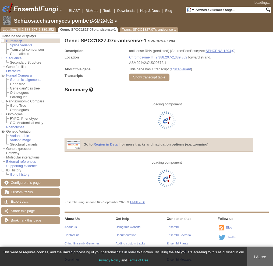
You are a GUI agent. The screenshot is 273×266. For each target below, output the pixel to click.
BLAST (74, 11)
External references (21, 162)
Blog (168, 11)
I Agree (260, 257)
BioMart (92, 11)
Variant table (19, 136)
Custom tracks (22, 192)
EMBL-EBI (137, 202)
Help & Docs (149, 11)
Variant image (20, 140)
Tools (107, 11)
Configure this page (26, 183)
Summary (14, 41)
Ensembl (173, 227)
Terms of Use (138, 260)
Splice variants (21, 45)
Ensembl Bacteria (179, 235)
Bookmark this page (26, 220)
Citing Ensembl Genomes (82, 243)
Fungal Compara (19, 75)
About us (71, 227)
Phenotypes (15, 127)
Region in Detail (107, 145)
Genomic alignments (25, 80)
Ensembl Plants (177, 243)
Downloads (125, 11)
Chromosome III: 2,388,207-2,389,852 (158, 57)
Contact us (72, 235)
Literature (13, 71)
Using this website (128, 227)
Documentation (126, 235)
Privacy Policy (109, 260)
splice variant (181, 69)
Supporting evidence (22, 166)
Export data (19, 201)
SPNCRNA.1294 (218, 51)
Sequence (14, 58)
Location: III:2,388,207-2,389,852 (28, 29)
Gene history (20, 174)
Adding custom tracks (130, 243)
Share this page (23, 211)
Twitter (231, 237)
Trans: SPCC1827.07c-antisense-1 (149, 29)
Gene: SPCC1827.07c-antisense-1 (88, 29)
